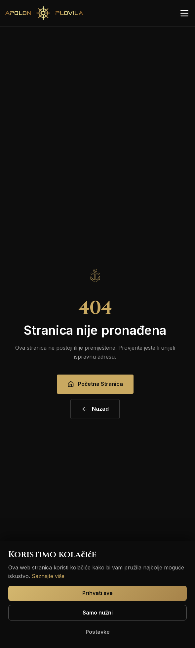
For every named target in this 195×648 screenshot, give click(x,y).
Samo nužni (98, 612)
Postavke (98, 631)
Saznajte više (48, 576)
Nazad (95, 408)
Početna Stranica (95, 384)
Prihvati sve (97, 593)
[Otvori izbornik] (184, 13)
